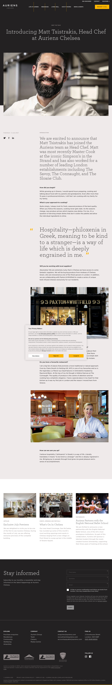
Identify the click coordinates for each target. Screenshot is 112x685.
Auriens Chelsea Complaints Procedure (59, 677)
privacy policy (102, 601)
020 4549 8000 (86, 1)
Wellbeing (7, 642)
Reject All (56, 355)
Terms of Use (40, 677)
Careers (34, 639)
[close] (82, 324)
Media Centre (36, 642)
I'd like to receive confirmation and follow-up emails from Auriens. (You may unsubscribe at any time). (88, 590)
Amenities (7, 644)
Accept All (76, 355)
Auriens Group (36, 634)
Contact (96, 1)
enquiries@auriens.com (67, 634)
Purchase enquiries (11, 634)
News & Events (78, 6)
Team (33, 637)
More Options (35, 355)
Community (8, 639)
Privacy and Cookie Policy (25, 677)
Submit (70, 607)
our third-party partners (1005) (47, 333)
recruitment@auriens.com (68, 637)
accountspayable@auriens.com (70, 639)
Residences (8, 637)
